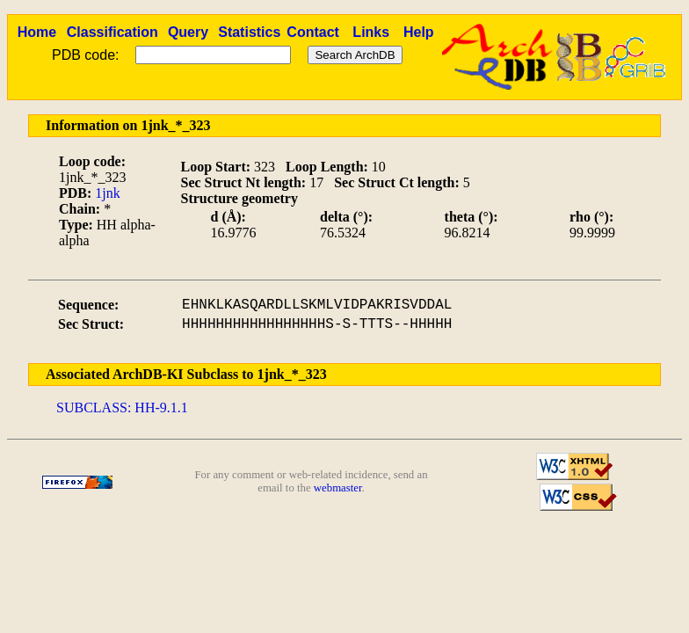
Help (418, 32)
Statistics (249, 32)
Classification (112, 32)
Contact (312, 32)
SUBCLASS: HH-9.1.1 (122, 407)
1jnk (107, 193)
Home (37, 32)
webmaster (338, 488)
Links (370, 32)
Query (188, 32)
